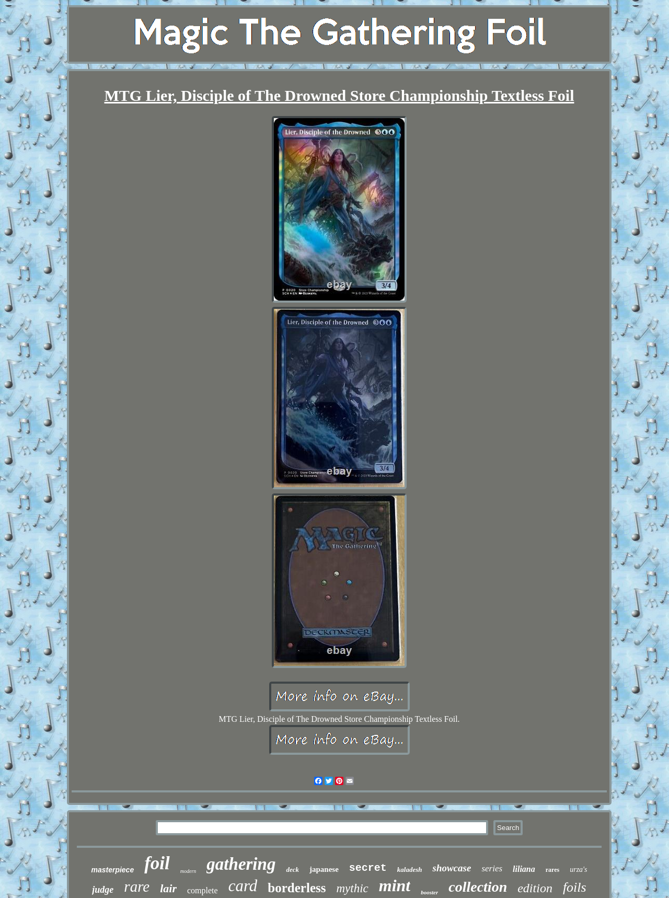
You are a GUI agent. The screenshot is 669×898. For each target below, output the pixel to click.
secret (368, 868)
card (243, 886)
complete (202, 890)
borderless (297, 888)
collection (477, 887)
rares (552, 869)
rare (136, 886)
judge (102, 889)
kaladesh (409, 869)
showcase (451, 867)
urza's (578, 869)
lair (168, 888)
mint (394, 885)
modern (188, 871)
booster (429, 892)
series (491, 868)
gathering (240, 864)
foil (157, 863)
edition (534, 888)
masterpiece (112, 870)
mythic (352, 888)
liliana (524, 869)
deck (292, 869)
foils (574, 887)
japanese (324, 869)
